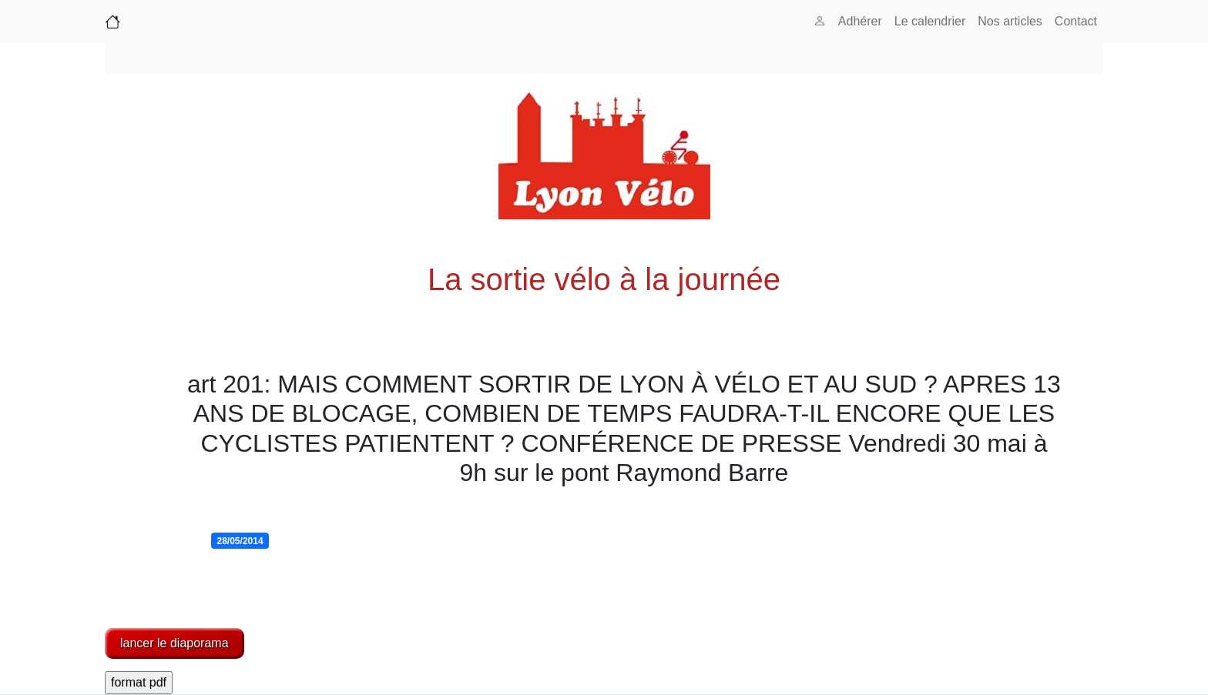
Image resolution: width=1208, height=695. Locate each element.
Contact (1076, 21)
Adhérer (860, 21)
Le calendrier (930, 21)
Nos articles (1010, 21)
